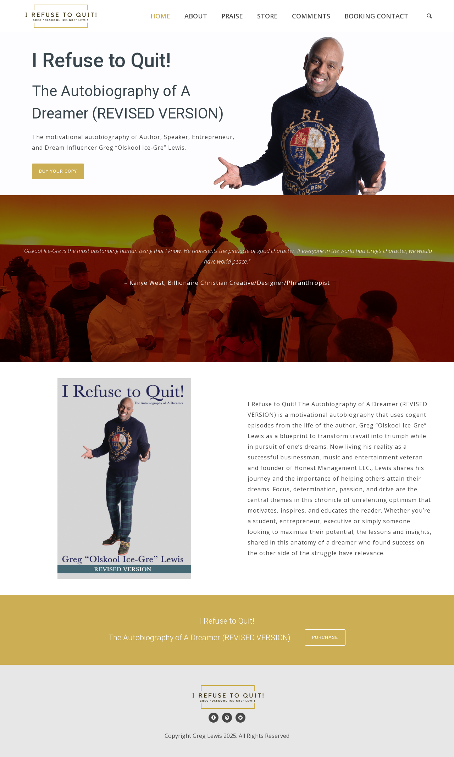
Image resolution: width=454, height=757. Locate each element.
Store (267, 16)
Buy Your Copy (58, 171)
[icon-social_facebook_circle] (215, 718)
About (195, 16)
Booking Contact (376, 16)
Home (160, 16)
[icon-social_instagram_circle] (229, 718)
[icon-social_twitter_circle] (240, 718)
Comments (311, 16)
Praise (232, 16)
